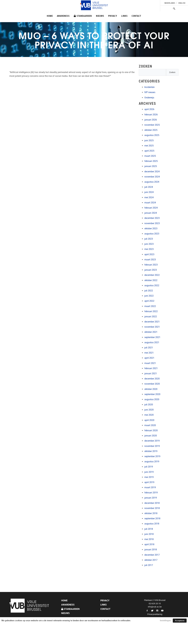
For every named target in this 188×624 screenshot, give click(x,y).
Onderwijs (149, 97)
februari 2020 (151, 430)
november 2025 (152, 125)
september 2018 (152, 518)
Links (124, 15)
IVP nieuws (149, 92)
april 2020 (149, 420)
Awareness (63, 15)
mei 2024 (149, 197)
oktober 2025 (150, 130)
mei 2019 (149, 477)
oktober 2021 (150, 332)
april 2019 (149, 482)
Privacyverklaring (154, 614)
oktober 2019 (150, 451)
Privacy (112, 15)
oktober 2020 (150, 389)
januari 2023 (150, 270)
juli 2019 (148, 466)
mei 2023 (149, 249)
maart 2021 (150, 363)
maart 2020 (150, 425)
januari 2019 (150, 497)
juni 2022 (149, 295)
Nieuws (100, 15)
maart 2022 (150, 306)
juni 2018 (149, 534)
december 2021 (152, 321)
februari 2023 (151, 264)
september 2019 (152, 456)
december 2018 (152, 503)
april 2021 (149, 358)
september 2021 (152, 337)
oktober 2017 (150, 560)
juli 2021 (148, 347)
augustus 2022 (151, 285)
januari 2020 (150, 435)
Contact (136, 15)
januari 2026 (150, 119)
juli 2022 (148, 290)
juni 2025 (149, 140)
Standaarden (83, 15)
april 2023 (149, 254)
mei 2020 (149, 415)
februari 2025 (151, 161)
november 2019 (152, 446)
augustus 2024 (151, 182)
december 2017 (152, 555)
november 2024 (152, 176)
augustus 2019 (151, 461)
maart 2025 (150, 156)
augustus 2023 (151, 233)
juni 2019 (149, 472)
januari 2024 (150, 213)
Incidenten (149, 87)
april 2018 (149, 544)
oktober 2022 (150, 280)
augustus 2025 (151, 135)
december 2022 (152, 275)
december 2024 (152, 171)
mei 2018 (149, 539)
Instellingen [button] (165, 620)
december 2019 (152, 440)
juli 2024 (148, 187)
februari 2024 (151, 207)
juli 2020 (148, 404)
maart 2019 (150, 487)
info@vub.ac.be (155, 607)
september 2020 (152, 394)
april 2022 (149, 301)
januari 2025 (150, 166)
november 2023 (152, 223)
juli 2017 (148, 565)
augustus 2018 (151, 523)
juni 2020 (149, 409)
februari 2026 (151, 114)
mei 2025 (149, 145)
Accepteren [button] (179, 621)
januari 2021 (150, 373)
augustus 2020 (151, 399)
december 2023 (152, 218)
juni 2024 (149, 192)
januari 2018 (150, 549)
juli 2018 (148, 529)
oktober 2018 (150, 513)
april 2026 (149, 109)
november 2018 (152, 508)
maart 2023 (150, 259)
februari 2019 (151, 492)
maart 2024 (150, 202)
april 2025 (149, 150)
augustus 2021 (151, 342)
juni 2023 (149, 244)
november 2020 (152, 383)
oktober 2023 (150, 228)
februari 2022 (151, 311)
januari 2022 (150, 316)
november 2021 (152, 327)
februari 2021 (151, 368)
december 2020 (152, 378)
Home (50, 15)
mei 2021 (149, 352)
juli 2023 (148, 238)
